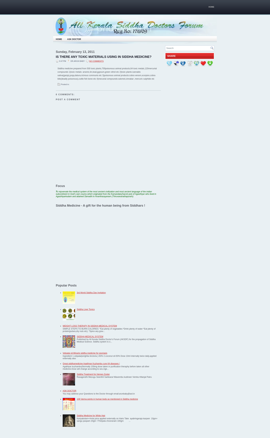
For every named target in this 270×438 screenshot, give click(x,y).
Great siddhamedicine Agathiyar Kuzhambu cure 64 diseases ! (91, 363)
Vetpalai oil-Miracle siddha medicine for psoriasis (85, 353)
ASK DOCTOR (69, 391)
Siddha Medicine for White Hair (91, 415)
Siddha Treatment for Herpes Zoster (93, 374)
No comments (96, 61)
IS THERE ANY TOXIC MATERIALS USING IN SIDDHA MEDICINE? (104, 56)
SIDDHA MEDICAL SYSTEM (90, 336)
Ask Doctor (74, 39)
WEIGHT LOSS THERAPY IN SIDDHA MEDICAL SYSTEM (90, 326)
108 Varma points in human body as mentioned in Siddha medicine (107, 399)
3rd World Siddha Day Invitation (91, 292)
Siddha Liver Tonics (86, 309)
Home (211, 7)
